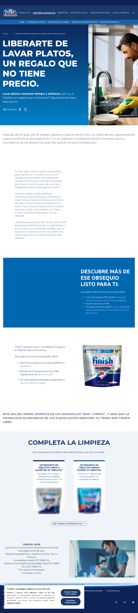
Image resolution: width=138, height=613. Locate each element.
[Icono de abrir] (134, 12)
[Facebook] (116, 602)
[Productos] (24, 12)
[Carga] (21, 22)
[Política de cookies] (93, 591)
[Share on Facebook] (20, 109)
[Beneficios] (63, 12)
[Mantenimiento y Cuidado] (58, 22)
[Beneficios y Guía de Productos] (84, 22)
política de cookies (13, 603)
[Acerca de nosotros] (100, 12)
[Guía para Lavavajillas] (44, 12)
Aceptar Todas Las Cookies (70, 593)
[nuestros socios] (79, 12)
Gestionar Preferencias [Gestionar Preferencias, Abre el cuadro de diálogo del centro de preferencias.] (70, 601)
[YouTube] (133, 602)
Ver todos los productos (67, 523)
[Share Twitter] (25, 109)
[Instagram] (125, 602)
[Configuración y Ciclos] (36, 22)
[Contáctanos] (113, 591)
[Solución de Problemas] (109, 22)
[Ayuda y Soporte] (120, 12)
